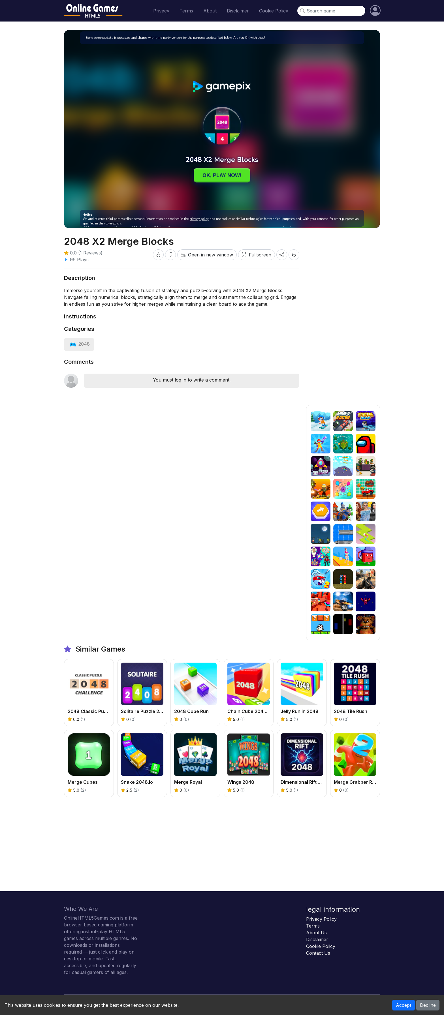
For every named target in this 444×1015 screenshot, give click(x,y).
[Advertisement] (343, 320)
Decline (428, 1005)
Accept (403, 1005)
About (210, 11)
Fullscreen (256, 255)
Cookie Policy (273, 11)
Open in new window (207, 255)
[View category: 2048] (79, 344)
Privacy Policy (321, 919)
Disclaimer (238, 11)
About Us (316, 932)
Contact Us (318, 953)
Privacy (161, 11)
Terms (186, 11)
